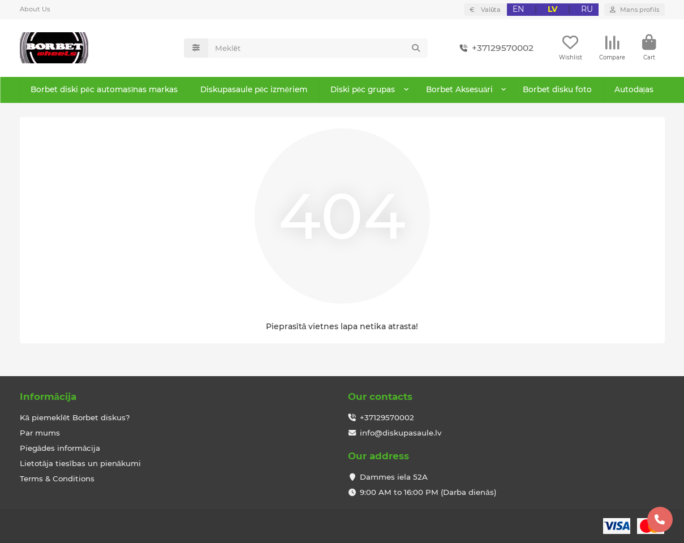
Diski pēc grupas (362, 91)
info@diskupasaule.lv (400, 432)
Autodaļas (633, 91)
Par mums (40, 432)
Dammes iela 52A (394, 476)
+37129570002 (495, 49)
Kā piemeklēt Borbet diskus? (75, 417)
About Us (35, 9)
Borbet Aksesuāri (459, 91)
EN (518, 9)
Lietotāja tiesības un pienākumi (80, 463)
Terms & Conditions (57, 478)
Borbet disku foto (556, 91)
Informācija (48, 396)
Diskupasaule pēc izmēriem (253, 91)
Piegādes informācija (60, 448)
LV (552, 9)
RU (587, 9)
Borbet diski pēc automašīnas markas (103, 91)
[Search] (318, 49)
